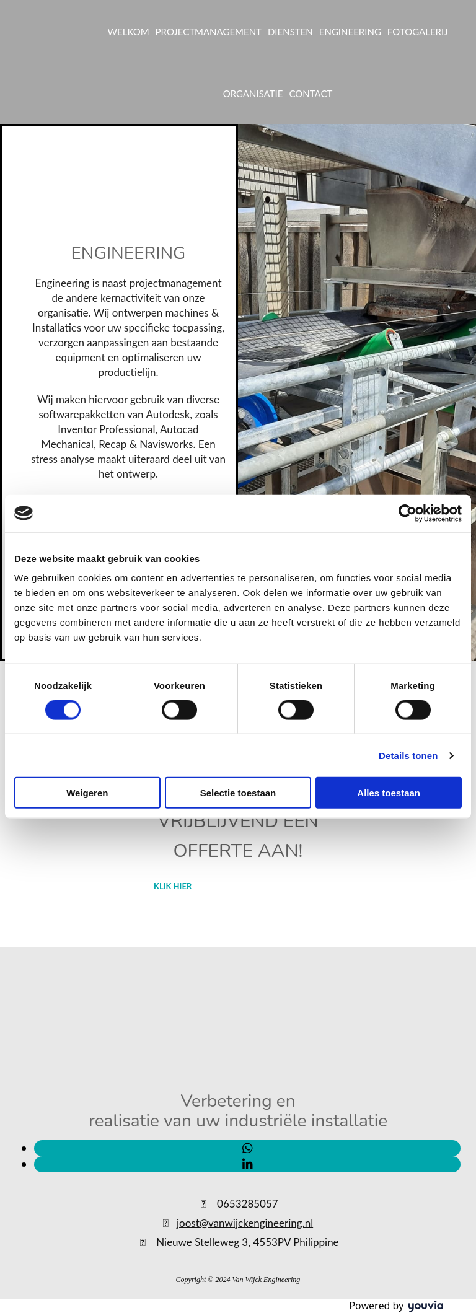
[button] (172, 886)
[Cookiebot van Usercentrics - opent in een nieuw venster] (407, 513)
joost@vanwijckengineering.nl (245, 1222)
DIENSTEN (290, 31)
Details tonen (408, 755)
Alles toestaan (388, 793)
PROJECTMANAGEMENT (209, 31)
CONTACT (310, 93)
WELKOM (128, 31)
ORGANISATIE (253, 93)
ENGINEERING (350, 31)
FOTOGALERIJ (417, 31)
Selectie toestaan (238, 793)
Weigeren (87, 793)
